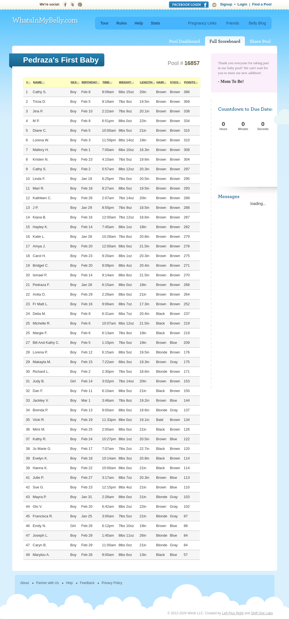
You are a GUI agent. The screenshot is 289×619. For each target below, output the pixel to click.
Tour (104, 23)
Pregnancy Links (202, 23)
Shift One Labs (262, 613)
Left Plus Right (232, 613)
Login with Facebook (189, 4)
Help (139, 23)
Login (242, 4)
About (24, 583)
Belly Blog (257, 23)
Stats (155, 23)
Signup (226, 4)
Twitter (73, 4)
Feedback (87, 583)
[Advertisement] (244, 152)
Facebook (65, 4)
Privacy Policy (112, 583)
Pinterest (80, 4)
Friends (232, 23)
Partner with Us (47, 583)
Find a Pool (261, 4)
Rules (121, 23)
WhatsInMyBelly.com (45, 21)
